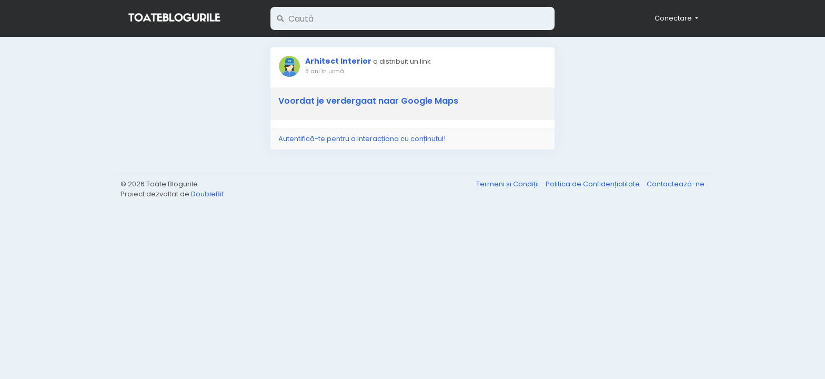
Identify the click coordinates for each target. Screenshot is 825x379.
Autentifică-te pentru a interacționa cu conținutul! (362, 139)
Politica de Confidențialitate (593, 184)
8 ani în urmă (324, 71)
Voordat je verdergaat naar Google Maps (368, 101)
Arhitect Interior (338, 61)
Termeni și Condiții (508, 184)
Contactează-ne (676, 184)
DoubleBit (207, 194)
